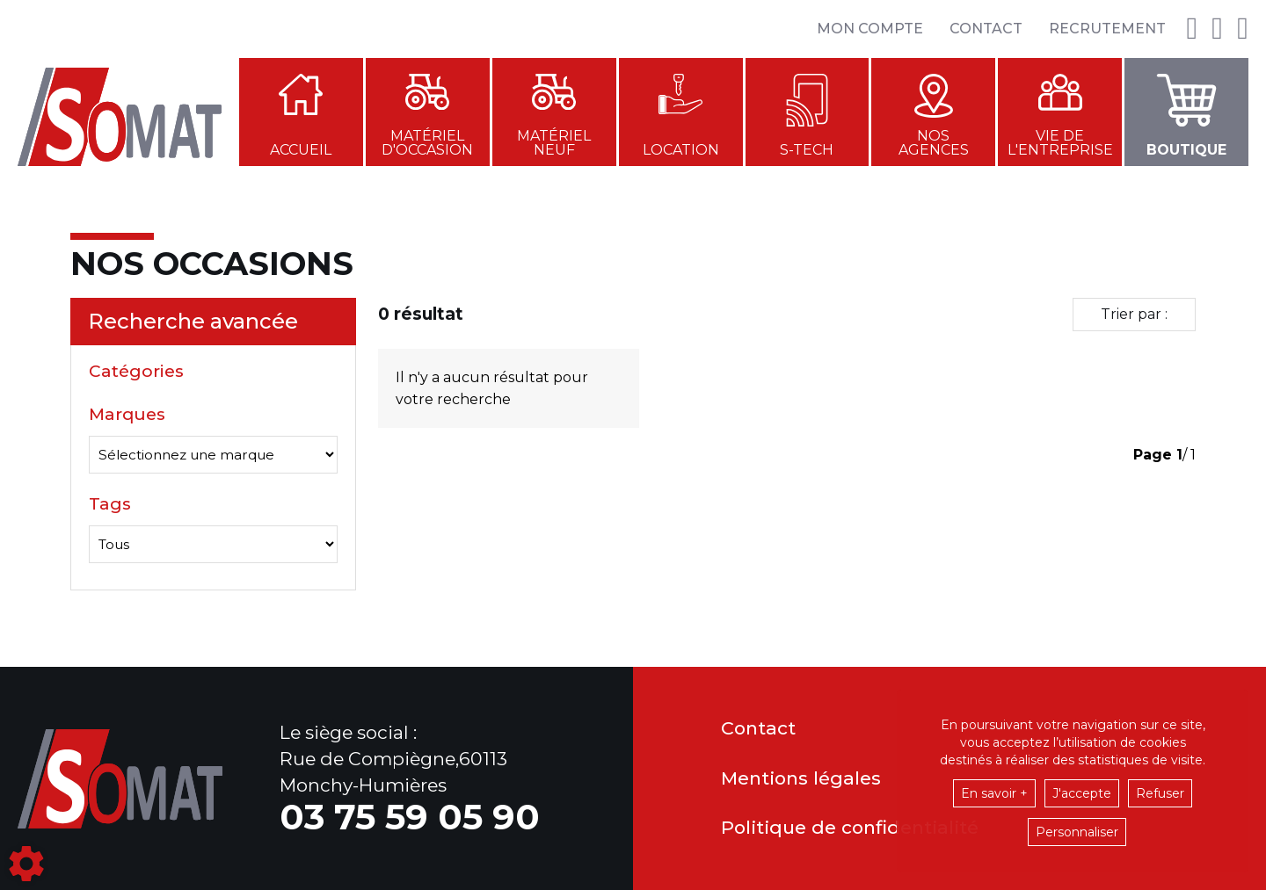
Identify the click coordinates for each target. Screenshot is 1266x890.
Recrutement (1107, 28)
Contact (986, 28)
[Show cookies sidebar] (26, 863)
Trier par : (1134, 314)
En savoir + (994, 793)
